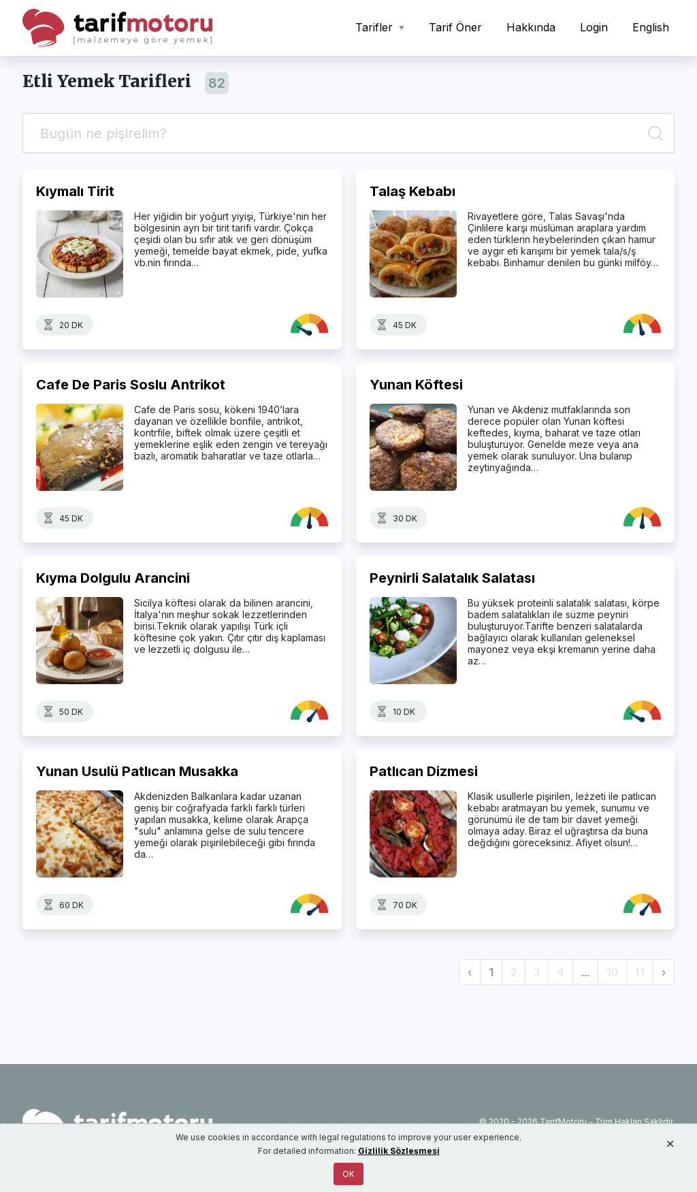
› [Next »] (664, 972)
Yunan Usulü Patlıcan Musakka (137, 771)
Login (594, 27)
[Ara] (658, 133)
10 (612, 972)
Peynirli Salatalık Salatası (452, 578)
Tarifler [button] (375, 27)
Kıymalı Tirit (75, 191)
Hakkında (530, 27)
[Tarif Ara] (348, 133)
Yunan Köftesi (416, 384)
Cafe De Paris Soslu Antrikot (130, 384)
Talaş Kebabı (412, 191)
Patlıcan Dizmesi (424, 771)
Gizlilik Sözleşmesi (399, 1151)
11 (640, 972)
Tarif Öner (455, 27)
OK (348, 1174)
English (650, 27)
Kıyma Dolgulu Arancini (113, 578)
